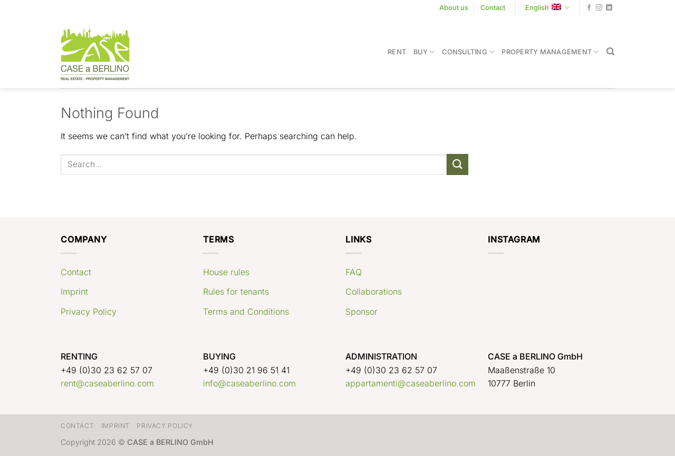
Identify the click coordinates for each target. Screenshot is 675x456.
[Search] (610, 52)
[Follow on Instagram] (599, 8)
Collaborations (373, 291)
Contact (492, 8)
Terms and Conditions (246, 311)
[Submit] (457, 164)
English (547, 8)
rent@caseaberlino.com (107, 383)
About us (453, 8)
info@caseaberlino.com (249, 383)
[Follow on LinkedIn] (609, 8)
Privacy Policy (89, 311)
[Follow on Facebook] (589, 8)
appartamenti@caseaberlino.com (410, 383)
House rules (226, 272)
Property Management (550, 52)
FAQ (353, 272)
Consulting (468, 52)
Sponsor (361, 311)
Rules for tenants (236, 291)
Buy (424, 52)
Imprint (74, 291)
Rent (397, 52)
